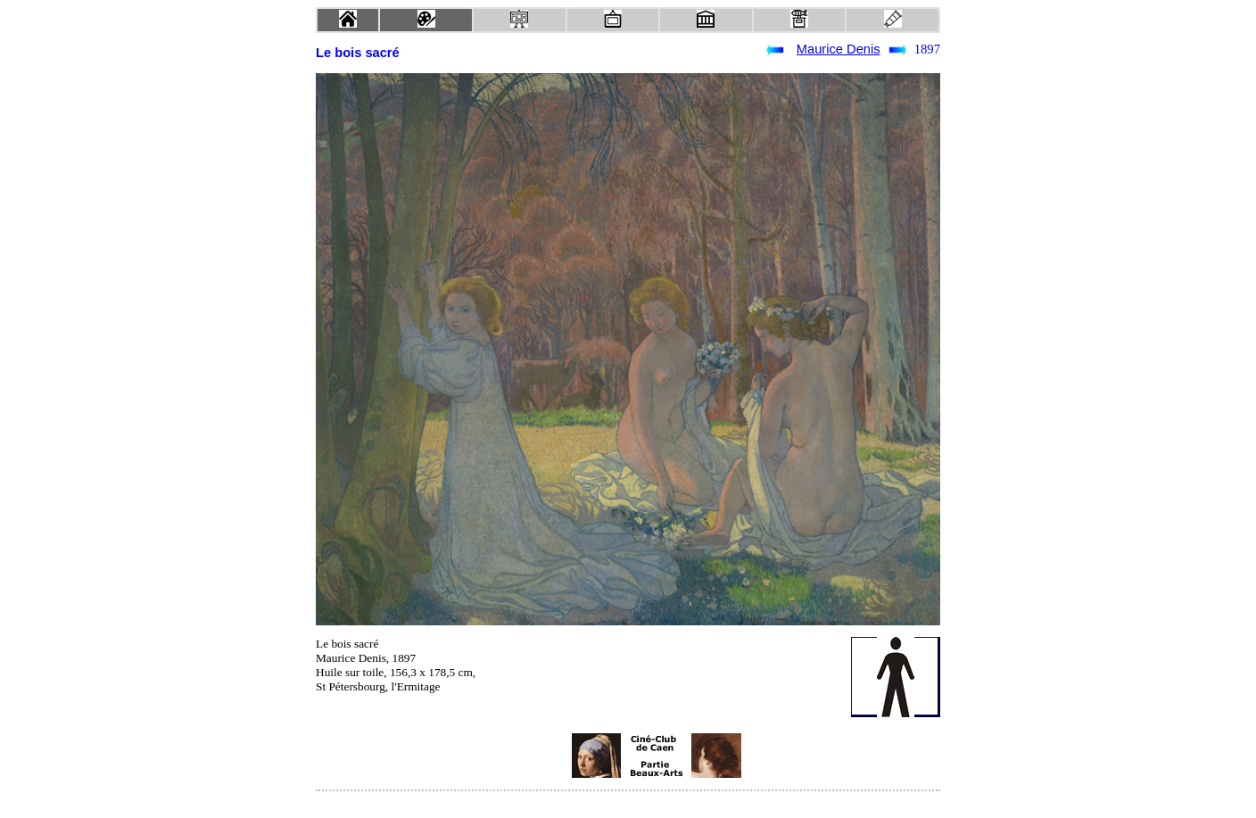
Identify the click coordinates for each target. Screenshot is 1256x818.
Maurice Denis (838, 49)
